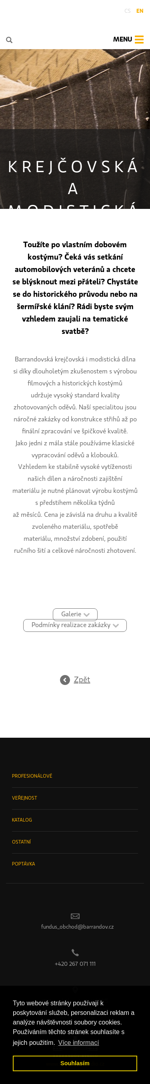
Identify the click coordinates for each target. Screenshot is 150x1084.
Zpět (82, 680)
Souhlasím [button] (75, 1063)
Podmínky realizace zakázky (71, 625)
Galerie (71, 614)
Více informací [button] (78, 1042)
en (139, 11)
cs (127, 11)
